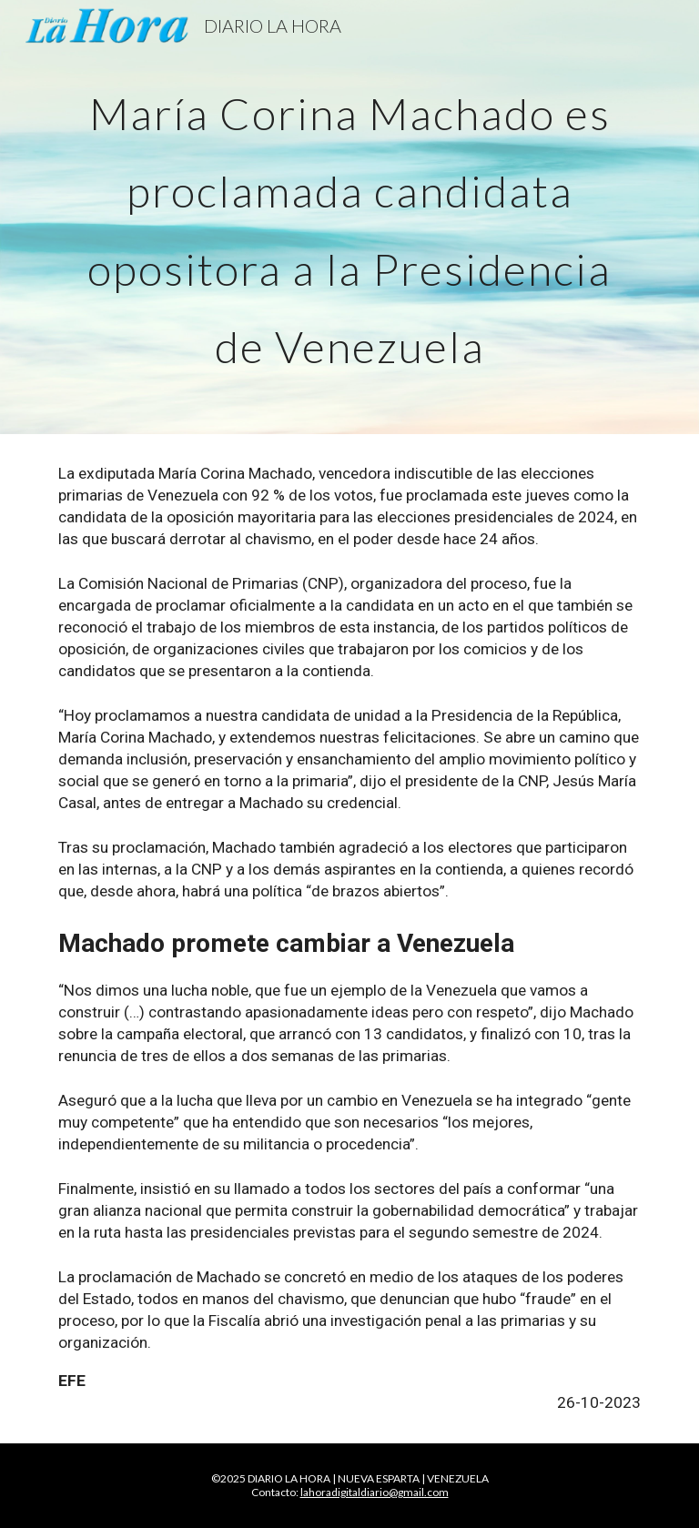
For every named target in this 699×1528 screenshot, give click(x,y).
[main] (349, 217)
